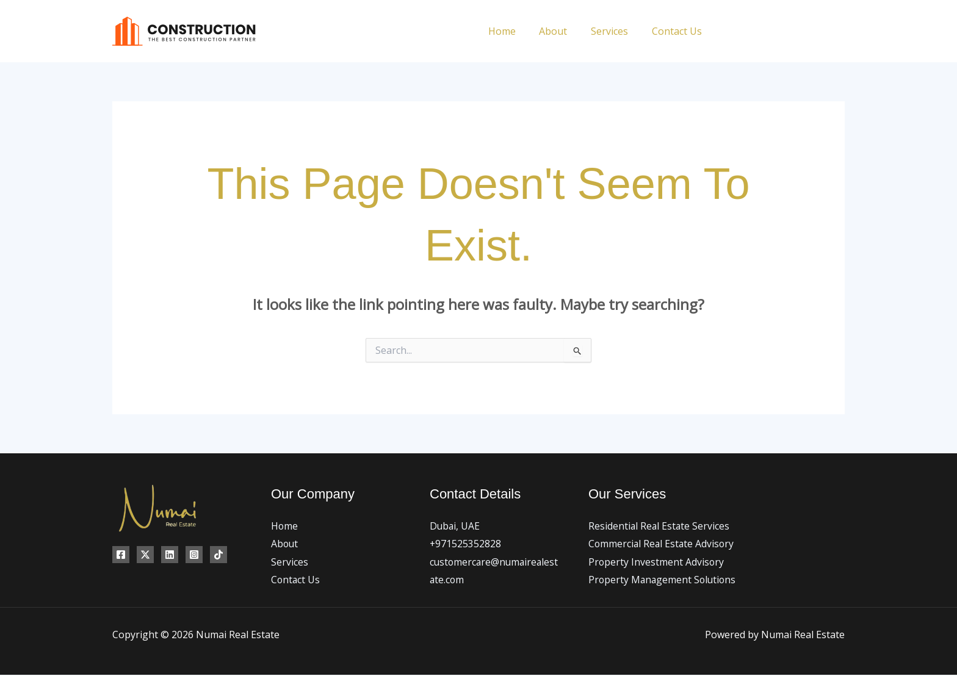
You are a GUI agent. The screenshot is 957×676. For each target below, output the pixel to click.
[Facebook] (730, 31)
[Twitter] (757, 31)
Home (516, 31)
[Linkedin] (812, 31)
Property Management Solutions (663, 580)
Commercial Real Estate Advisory (662, 544)
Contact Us (679, 31)
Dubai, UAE (455, 526)
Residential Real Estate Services (659, 526)
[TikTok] (840, 31)
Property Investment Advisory (656, 562)
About (563, 31)
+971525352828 (466, 544)
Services (615, 31)
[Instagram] (785, 31)
